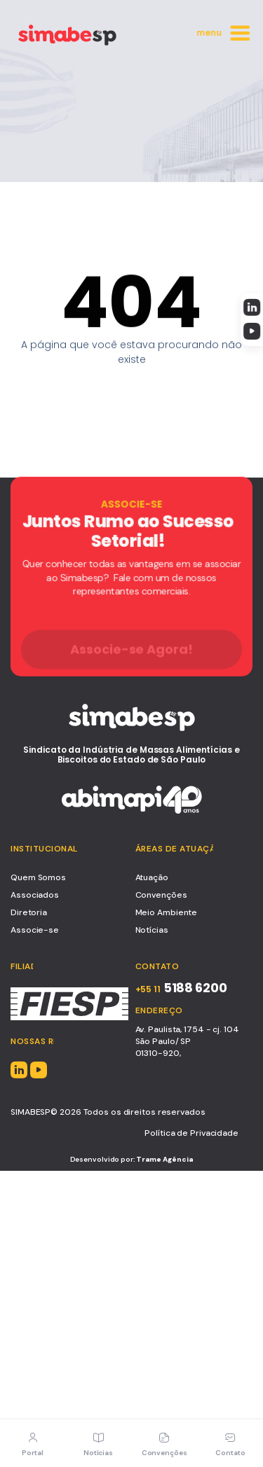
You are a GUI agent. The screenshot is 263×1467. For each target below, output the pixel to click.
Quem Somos (38, 877)
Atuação (151, 877)
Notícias (151, 930)
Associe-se (35, 930)
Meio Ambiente (166, 912)
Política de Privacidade (191, 1133)
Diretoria (29, 912)
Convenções (161, 895)
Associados (35, 895)
